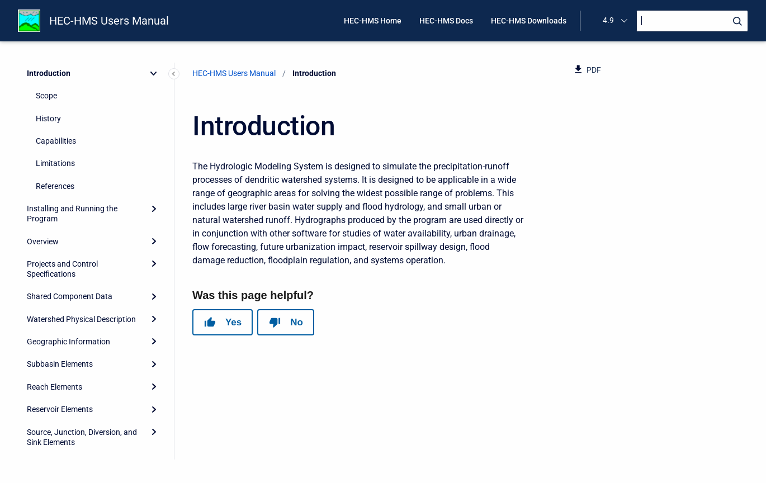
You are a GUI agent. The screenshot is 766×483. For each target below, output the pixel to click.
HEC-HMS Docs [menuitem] (446, 20)
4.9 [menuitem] (608, 20)
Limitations (55, 163)
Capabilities (56, 140)
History (48, 118)
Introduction (48, 73)
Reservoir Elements (60, 409)
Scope (46, 95)
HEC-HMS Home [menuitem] (372, 20)
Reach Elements (54, 386)
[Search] (692, 21)
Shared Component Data (69, 296)
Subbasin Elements (60, 363)
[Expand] (154, 208)
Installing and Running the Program (72, 213)
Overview (43, 241)
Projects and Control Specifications (62, 268)
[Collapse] (154, 73)
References (55, 186)
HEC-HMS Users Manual (109, 20)
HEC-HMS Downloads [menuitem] (528, 20)
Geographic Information (68, 341)
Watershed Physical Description (81, 319)
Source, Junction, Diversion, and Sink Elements (82, 437)
